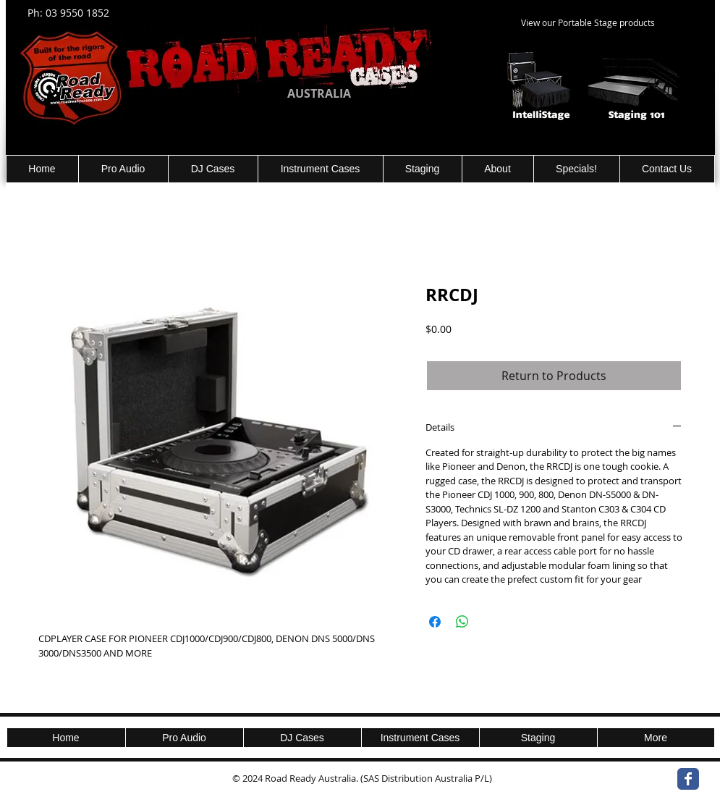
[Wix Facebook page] (688, 779)
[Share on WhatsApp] (462, 621)
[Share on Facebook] (435, 621)
